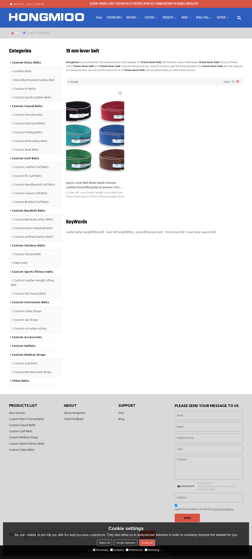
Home (99, 17)
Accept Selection (125, 542)
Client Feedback (74, 418)
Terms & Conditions (223, 509)
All (24, 33)
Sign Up (39, 4)
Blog (121, 418)
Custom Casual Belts (22, 425)
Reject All (104, 542)
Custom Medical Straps (23, 437)
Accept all (147, 542)
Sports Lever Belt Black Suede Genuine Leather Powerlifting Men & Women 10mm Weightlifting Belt (94, 182)
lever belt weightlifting (120, 229)
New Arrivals (17, 412)
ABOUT (184, 17)
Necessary (100, 549)
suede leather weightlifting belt (85, 229)
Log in (29, 4)
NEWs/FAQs (202, 17)
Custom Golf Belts (20, 431)
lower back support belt (201, 229)
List (233, 82)
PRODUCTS (167, 17)
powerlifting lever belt (149, 229)
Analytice (117, 549)
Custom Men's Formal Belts (26, 418)
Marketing (152, 549)
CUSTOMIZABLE (114, 17)
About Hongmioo (74, 412)
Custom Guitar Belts (22, 449)
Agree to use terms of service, (204, 507)
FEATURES (149, 17)
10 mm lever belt (175, 229)
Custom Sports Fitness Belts (27, 443)
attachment (185, 486)
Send (187, 517)
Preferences (134, 549)
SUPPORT (221, 17)
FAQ (121, 412)
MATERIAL (131, 17)
